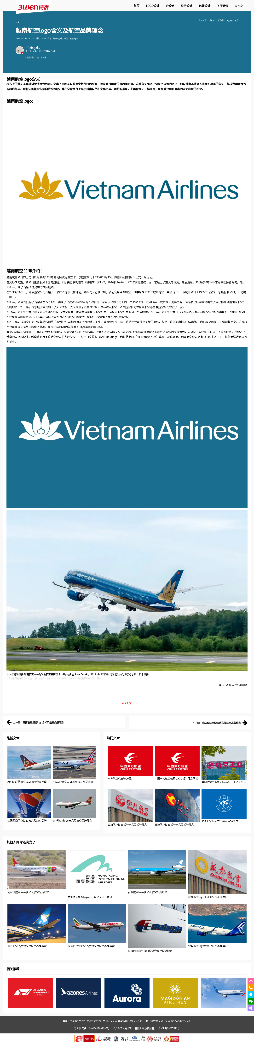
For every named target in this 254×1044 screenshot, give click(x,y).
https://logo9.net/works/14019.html (82, 674)
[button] (244, 992)
